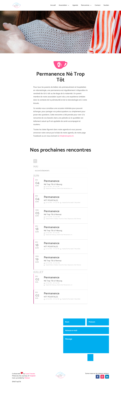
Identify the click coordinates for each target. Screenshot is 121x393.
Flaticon (27, 378)
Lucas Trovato (30, 374)
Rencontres (85, 6)
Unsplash (32, 376)
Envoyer (102, 357)
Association (63, 6)
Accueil (53, 6)
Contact (97, 6)
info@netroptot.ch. (66, 136)
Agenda (75, 6)
